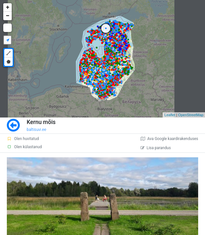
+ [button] (7, 7)
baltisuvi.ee (36, 129)
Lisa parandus (156, 148)
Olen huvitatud (23, 138)
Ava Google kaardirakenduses (169, 138)
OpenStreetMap (190, 115)
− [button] (7, 16)
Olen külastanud (24, 147)
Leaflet (169, 115)
